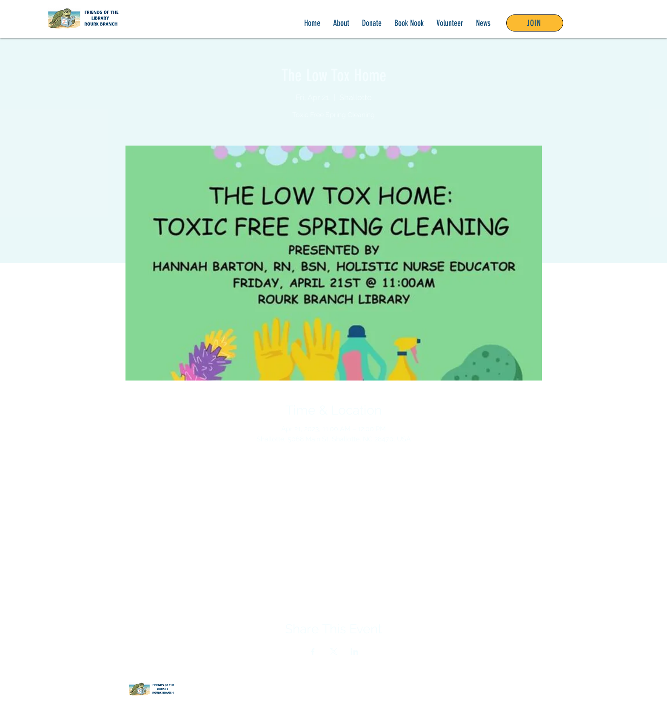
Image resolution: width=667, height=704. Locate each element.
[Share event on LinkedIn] (355, 651)
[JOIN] (534, 22)
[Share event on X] (334, 651)
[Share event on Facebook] (313, 651)
